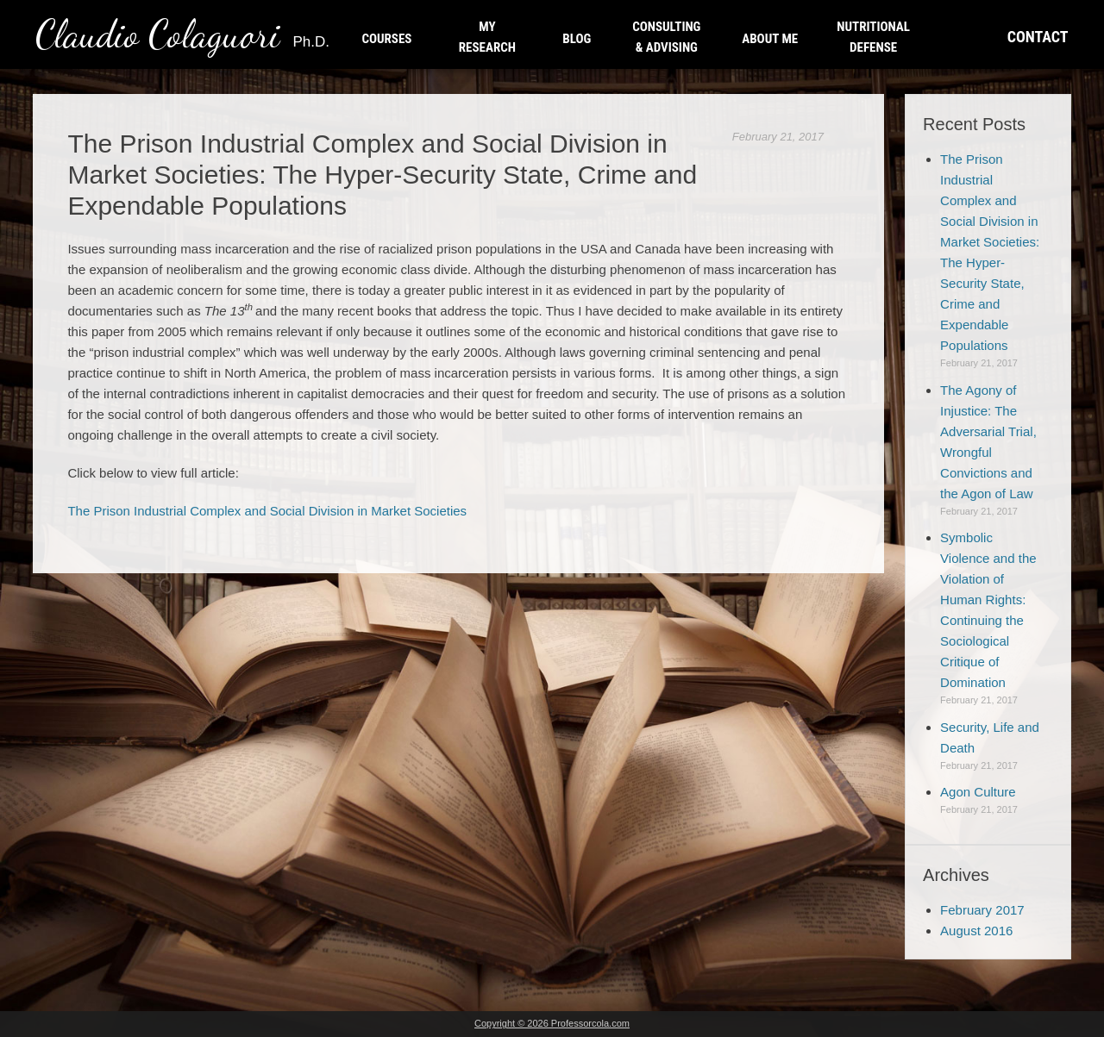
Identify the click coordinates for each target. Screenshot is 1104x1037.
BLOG (576, 39)
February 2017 (982, 910)
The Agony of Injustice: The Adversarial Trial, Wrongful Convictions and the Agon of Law (988, 442)
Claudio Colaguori (182, 34)
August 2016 (976, 930)
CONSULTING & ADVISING (666, 37)
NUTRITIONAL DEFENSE (873, 37)
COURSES (386, 39)
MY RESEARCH (487, 37)
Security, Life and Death (989, 737)
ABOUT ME (770, 39)
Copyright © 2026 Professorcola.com (552, 1023)
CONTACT (1038, 37)
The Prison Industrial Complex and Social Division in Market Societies (267, 510)
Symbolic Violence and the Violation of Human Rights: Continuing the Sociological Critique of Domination (988, 610)
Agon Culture (978, 791)
